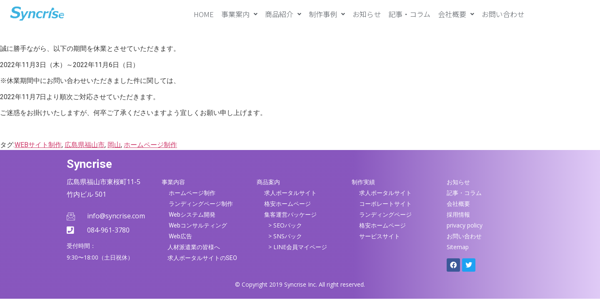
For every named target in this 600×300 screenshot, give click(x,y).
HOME (204, 14)
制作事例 (327, 14)
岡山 (114, 145)
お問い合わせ (503, 14)
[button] (239, 14)
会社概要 (456, 14)
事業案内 (239, 14)
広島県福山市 (85, 145)
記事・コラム (409, 14)
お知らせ (366, 14)
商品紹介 (283, 14)
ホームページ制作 (150, 145)
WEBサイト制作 (38, 145)
